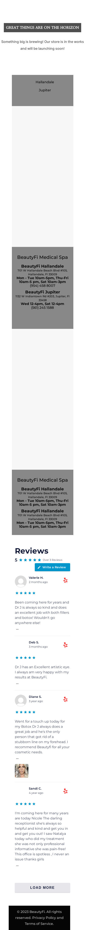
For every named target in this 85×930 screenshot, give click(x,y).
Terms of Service (39, 924)
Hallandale (45, 82)
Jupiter (45, 90)
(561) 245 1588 (42, 308)
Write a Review (51, 567)
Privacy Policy (44, 918)
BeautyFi (37, 912)
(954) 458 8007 (42, 286)
